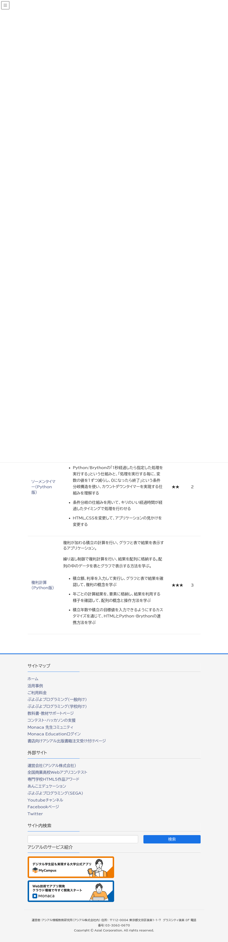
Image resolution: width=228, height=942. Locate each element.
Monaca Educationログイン (54, 734)
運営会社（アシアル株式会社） (52, 766)
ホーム (33, 679)
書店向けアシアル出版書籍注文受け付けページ (67, 741)
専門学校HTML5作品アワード (54, 779)
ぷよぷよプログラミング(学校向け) (57, 706)
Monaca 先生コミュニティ (51, 727)
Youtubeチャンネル (45, 800)
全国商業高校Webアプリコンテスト (57, 772)
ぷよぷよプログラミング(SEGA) (55, 793)
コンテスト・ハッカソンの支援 (52, 720)
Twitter (35, 814)
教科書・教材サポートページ (51, 713)
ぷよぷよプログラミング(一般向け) (57, 699)
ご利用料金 (37, 693)
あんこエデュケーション (47, 786)
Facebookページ (43, 807)
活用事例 (35, 686)
